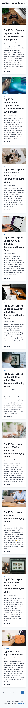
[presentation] (14, 16)
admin (6, 43)
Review (6, 27)
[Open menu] (26, 3)
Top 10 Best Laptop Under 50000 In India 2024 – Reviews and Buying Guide (14, 380)
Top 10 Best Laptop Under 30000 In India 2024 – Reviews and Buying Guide (14, 243)
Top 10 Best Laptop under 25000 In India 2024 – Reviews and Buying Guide (14, 450)
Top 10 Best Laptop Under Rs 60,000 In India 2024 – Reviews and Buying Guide (14, 312)
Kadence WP (20, 703)
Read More (8, 71)
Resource (6, 648)
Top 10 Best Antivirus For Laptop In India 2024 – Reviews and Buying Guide (14, 105)
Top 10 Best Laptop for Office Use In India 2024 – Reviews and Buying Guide (14, 585)
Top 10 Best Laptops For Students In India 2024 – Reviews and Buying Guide (14, 175)
